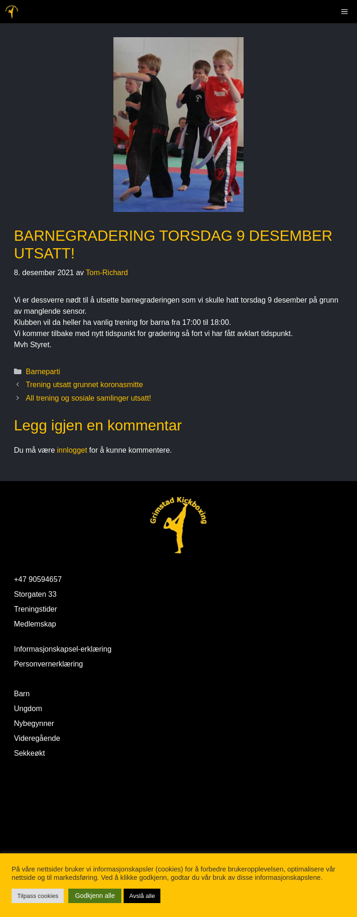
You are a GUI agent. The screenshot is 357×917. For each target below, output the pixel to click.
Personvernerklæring (48, 664)
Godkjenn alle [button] (95, 895)
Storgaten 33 (35, 594)
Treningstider (35, 609)
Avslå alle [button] (142, 895)
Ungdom (28, 708)
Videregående (37, 738)
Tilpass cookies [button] (37, 895)
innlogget (72, 450)
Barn (22, 694)
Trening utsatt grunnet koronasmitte (84, 385)
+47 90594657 (38, 579)
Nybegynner (34, 723)
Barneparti (43, 372)
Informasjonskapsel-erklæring (63, 649)
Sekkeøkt (29, 753)
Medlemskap (35, 624)
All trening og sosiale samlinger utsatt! (88, 398)
